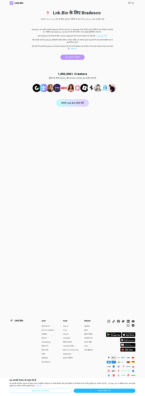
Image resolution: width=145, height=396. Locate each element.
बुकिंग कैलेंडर (88, 334)
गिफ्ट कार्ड (45, 350)
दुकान (86, 330)
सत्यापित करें (88, 338)
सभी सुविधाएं (88, 350)
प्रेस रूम (44, 338)
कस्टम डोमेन (88, 342)
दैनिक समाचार (67, 342)
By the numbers (48, 330)
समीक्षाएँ (44, 334)
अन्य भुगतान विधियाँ (72, 57)
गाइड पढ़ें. (74, 48)
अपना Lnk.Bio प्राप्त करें (72, 103)
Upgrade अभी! (102, 36)
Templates (67, 354)
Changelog (46, 342)
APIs (86, 346)
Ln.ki (65, 330)
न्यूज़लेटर (87, 326)
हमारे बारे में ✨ (47, 326)
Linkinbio (66, 338)
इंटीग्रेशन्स (45, 358)
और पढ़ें (38, 386)
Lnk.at (65, 326)
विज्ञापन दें (45, 346)
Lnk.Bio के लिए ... (69, 346)
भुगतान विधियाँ (68, 358)
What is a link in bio (71, 350)
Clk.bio (66, 334)
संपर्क (43, 354)
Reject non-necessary (40, 391)
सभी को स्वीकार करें (104, 391)
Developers (46, 362)
